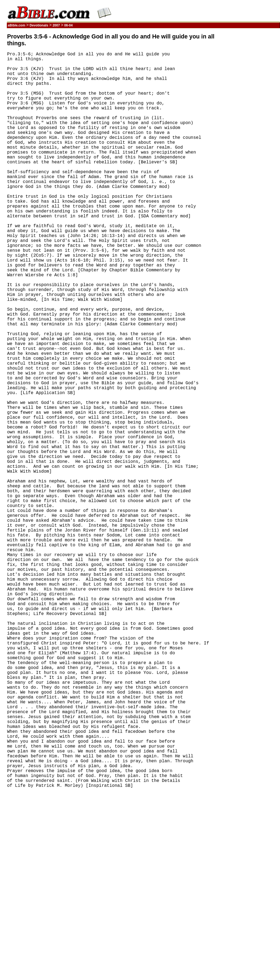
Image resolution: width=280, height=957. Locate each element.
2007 (56, 25)
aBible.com (16, 25)
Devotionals (39, 25)
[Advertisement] (254, 115)
